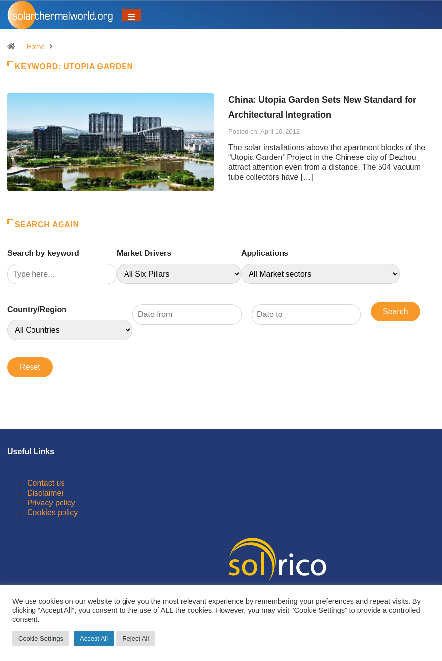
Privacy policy (51, 503)
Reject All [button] (135, 638)
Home (36, 47)
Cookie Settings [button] (40, 638)
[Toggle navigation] (131, 15)
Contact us (45, 483)
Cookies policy (52, 512)
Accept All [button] (94, 638)
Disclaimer (45, 493)
